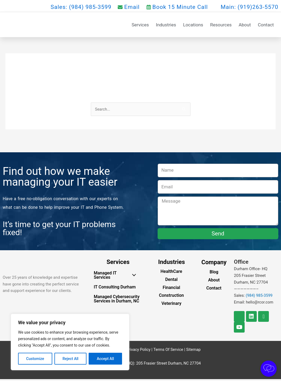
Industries (166, 25)
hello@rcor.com (260, 304)
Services (140, 25)
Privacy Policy (137, 351)
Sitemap (194, 351)
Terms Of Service (168, 351)
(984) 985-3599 (259, 297)
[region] (70, 342)
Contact (266, 25)
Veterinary (171, 305)
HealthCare (171, 273)
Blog (214, 273)
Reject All (70, 359)
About (245, 25)
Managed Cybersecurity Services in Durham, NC (117, 300)
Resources (221, 25)
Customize (35, 359)
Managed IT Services (116, 277)
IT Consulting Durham (115, 288)
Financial (171, 289)
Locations (193, 25)
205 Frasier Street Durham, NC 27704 (168, 364)
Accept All (105, 359)
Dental (171, 281)
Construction (171, 297)
